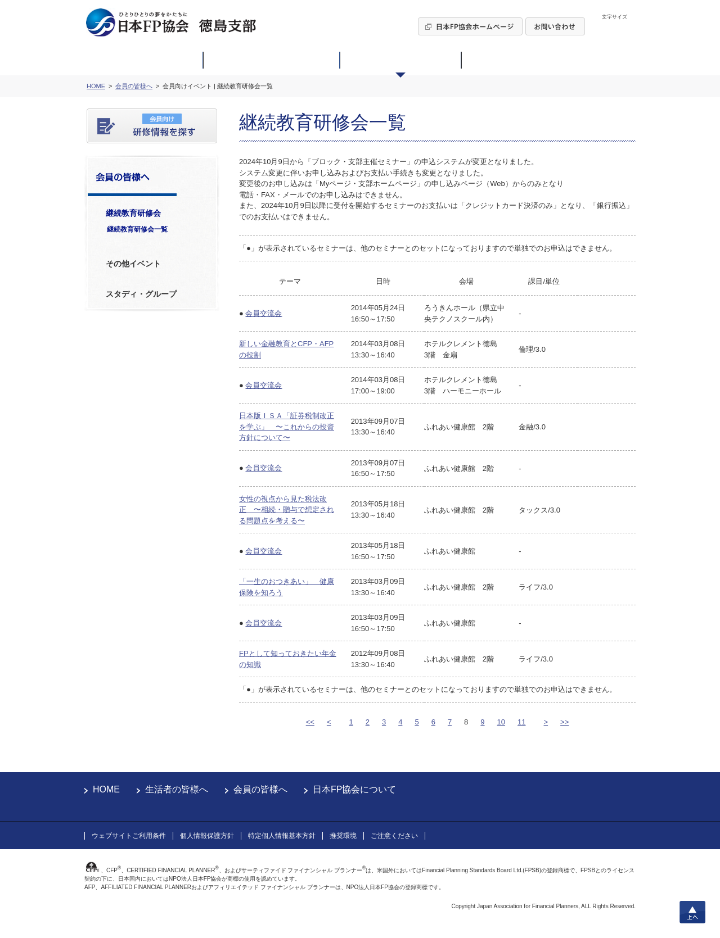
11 (521, 722)
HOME (106, 789)
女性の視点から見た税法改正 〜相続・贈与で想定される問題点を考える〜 (286, 510)
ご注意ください (394, 836)
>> (564, 722)
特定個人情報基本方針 (282, 836)
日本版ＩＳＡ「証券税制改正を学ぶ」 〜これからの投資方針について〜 (286, 426)
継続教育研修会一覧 (137, 229)
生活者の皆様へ (176, 789)
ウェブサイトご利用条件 (129, 836)
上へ (692, 912)
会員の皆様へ (260, 789)
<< (310, 722)
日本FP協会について (354, 789)
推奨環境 (343, 836)
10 (501, 722)
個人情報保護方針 (207, 836)
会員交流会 (263, 313)
